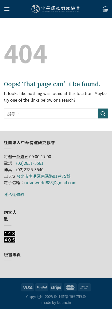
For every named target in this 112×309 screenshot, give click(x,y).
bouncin (64, 302)
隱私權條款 (14, 194)
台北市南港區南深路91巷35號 (43, 176)
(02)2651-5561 (30, 163)
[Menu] (7, 9)
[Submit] (103, 113)
